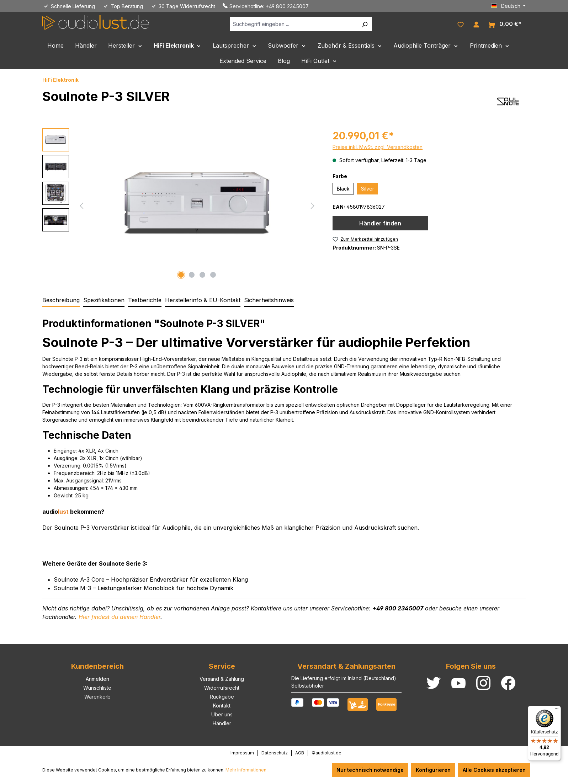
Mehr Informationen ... (248, 770)
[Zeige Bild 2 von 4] (192, 275)
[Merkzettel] (460, 24)
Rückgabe (222, 697)
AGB (299, 752)
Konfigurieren (433, 770)
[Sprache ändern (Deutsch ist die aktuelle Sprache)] (508, 6)
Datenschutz (274, 752)
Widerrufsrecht (221, 688)
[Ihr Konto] (476, 24)
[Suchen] (364, 24)
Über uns (222, 714)
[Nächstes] (312, 205)
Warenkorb (97, 697)
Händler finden (380, 223)
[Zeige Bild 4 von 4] (213, 275)
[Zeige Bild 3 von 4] (202, 275)
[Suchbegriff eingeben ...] (293, 24)
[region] (180, 204)
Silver (367, 189)
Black (343, 189)
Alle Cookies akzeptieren (494, 770)
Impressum (242, 752)
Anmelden (97, 679)
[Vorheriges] (81, 205)
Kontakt (221, 705)
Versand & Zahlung (222, 679)
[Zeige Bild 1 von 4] (181, 275)
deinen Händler (119, 616)
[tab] (61, 300)
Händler (222, 723)
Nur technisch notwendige (370, 770)
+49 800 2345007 (287, 6)
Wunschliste (97, 688)
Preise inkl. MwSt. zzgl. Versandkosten (378, 147)
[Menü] (556, 710)
